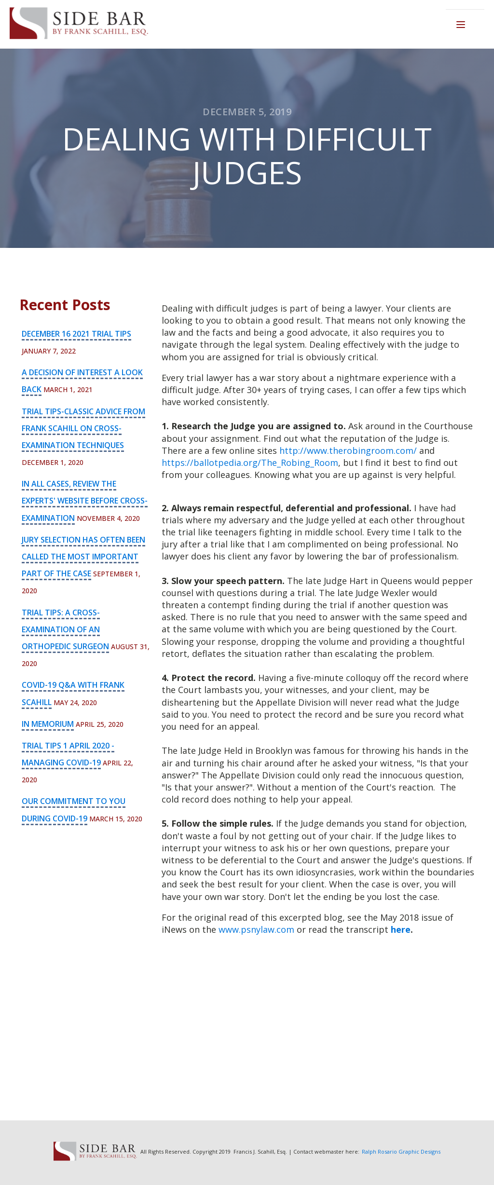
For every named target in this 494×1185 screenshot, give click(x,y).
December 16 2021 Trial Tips (76, 333)
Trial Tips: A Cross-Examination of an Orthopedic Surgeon (65, 629)
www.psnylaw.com (256, 929)
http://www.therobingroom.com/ (348, 450)
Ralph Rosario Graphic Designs (401, 1151)
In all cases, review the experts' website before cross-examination (85, 500)
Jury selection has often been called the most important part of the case (83, 556)
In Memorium (48, 724)
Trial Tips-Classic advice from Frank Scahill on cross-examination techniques (83, 428)
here (401, 929)
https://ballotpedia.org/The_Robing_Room (250, 462)
